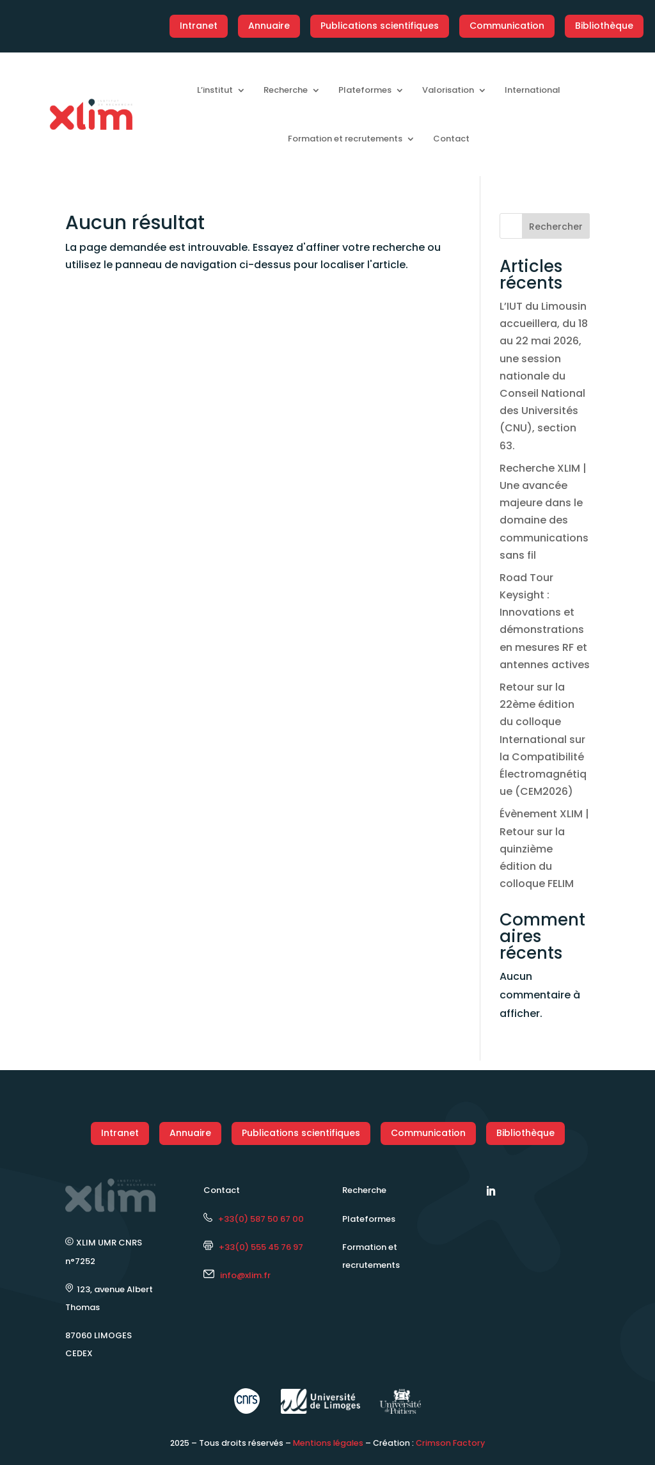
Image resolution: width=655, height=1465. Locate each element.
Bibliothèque (604, 25)
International (532, 90)
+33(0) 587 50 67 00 (253, 1219)
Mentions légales (328, 1442)
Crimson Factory (450, 1442)
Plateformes (364, 90)
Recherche (286, 90)
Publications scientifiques (379, 25)
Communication (507, 25)
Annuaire (269, 25)
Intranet (198, 25)
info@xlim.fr (245, 1275)
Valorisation (448, 90)
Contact (451, 138)
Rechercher (556, 226)
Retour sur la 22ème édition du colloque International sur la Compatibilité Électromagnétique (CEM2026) (543, 739)
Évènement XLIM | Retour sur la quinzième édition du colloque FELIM (544, 848)
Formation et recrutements (345, 138)
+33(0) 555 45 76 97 (253, 1247)
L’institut (215, 90)
